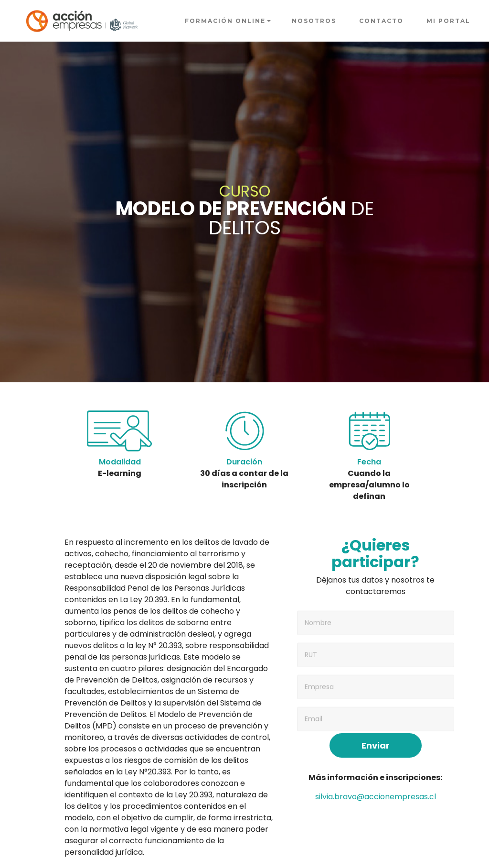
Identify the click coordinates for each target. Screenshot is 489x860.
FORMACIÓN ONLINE (225, 20)
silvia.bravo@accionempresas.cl (375, 796)
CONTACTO (381, 20)
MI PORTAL (448, 20)
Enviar (375, 745)
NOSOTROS (314, 20)
